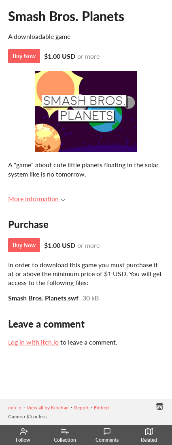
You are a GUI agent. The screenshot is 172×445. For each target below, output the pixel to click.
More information (37, 198)
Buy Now (24, 56)
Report (81, 408)
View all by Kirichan (48, 408)
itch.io (14, 408)
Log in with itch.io (33, 342)
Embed (101, 408)
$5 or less (36, 416)
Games (15, 416)
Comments (107, 435)
